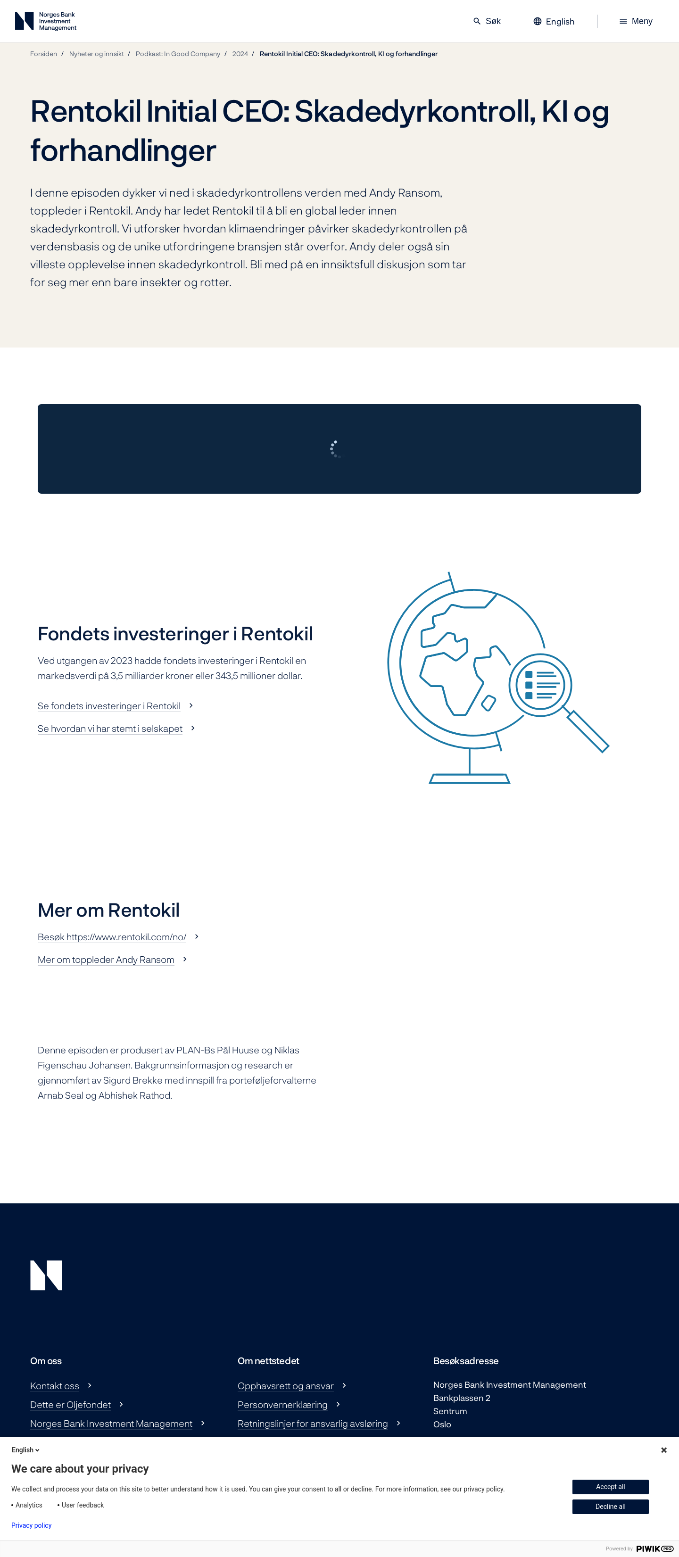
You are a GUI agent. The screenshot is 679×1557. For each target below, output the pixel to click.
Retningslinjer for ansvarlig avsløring (313, 1423)
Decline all (611, 1506)
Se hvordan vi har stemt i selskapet (110, 728)
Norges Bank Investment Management (111, 1423)
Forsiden (44, 54)
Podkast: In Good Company (178, 54)
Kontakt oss (54, 1385)
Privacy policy (31, 1525)
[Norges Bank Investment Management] (45, 23)
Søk (486, 21)
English (26, 1450)
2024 (240, 54)
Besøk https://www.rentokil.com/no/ (112, 936)
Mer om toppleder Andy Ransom (106, 959)
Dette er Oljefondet (70, 1404)
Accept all (610, 1487)
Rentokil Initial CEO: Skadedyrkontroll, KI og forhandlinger (349, 54)
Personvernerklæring (283, 1404)
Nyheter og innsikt (96, 54)
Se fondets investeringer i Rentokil (109, 705)
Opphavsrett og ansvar (286, 1385)
